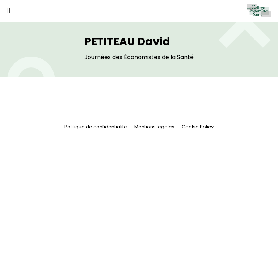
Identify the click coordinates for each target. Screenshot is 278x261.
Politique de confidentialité (95, 126)
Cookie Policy (198, 126)
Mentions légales (154, 126)
